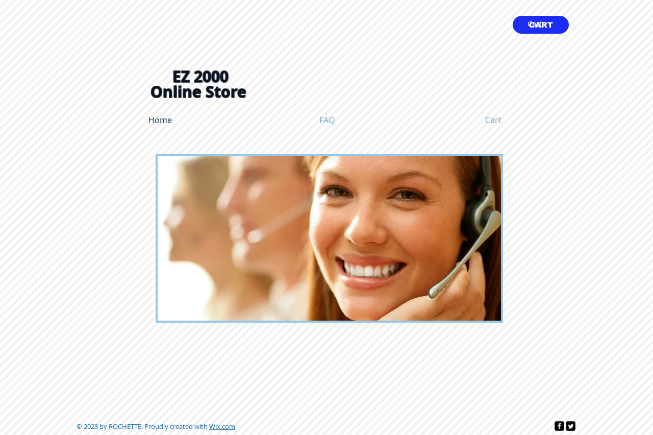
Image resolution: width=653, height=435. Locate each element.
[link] (541, 24)
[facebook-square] (559, 426)
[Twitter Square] (570, 426)
